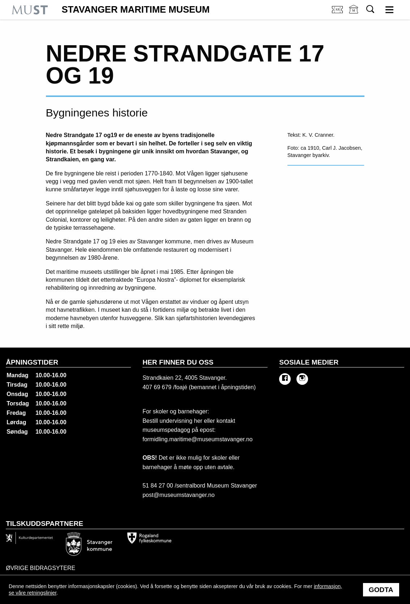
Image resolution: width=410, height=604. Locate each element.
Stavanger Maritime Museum (135, 9)
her (197, 421)
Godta (381, 590)
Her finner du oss (177, 362)
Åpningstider (32, 362)
